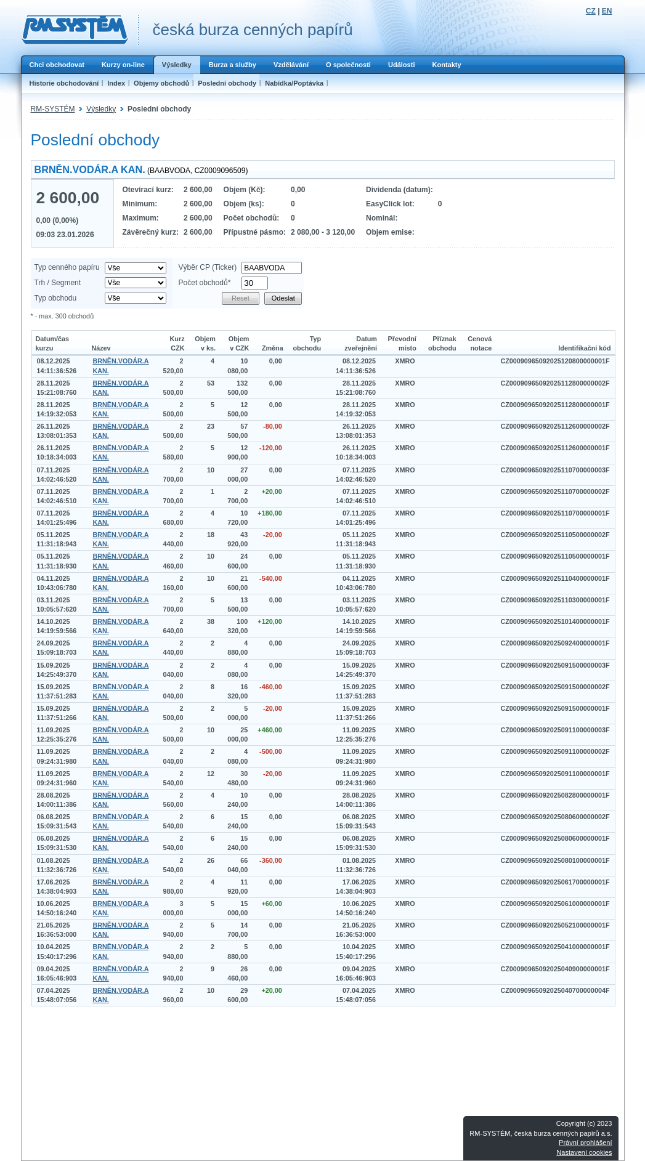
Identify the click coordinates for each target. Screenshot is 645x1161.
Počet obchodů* (205, 282)
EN (607, 11)
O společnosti (348, 64)
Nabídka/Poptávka (294, 83)
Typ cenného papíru (67, 267)
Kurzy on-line (123, 64)
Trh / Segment (57, 282)
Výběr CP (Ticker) (208, 267)
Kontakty (446, 64)
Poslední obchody (227, 83)
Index (116, 83)
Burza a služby (232, 64)
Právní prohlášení (585, 1142)
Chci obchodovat (57, 64)
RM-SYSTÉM (53, 109)
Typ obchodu (55, 298)
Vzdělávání (291, 64)
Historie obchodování (64, 83)
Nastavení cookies (584, 1152)
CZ (591, 11)
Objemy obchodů (161, 83)
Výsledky (177, 64)
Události (401, 64)
